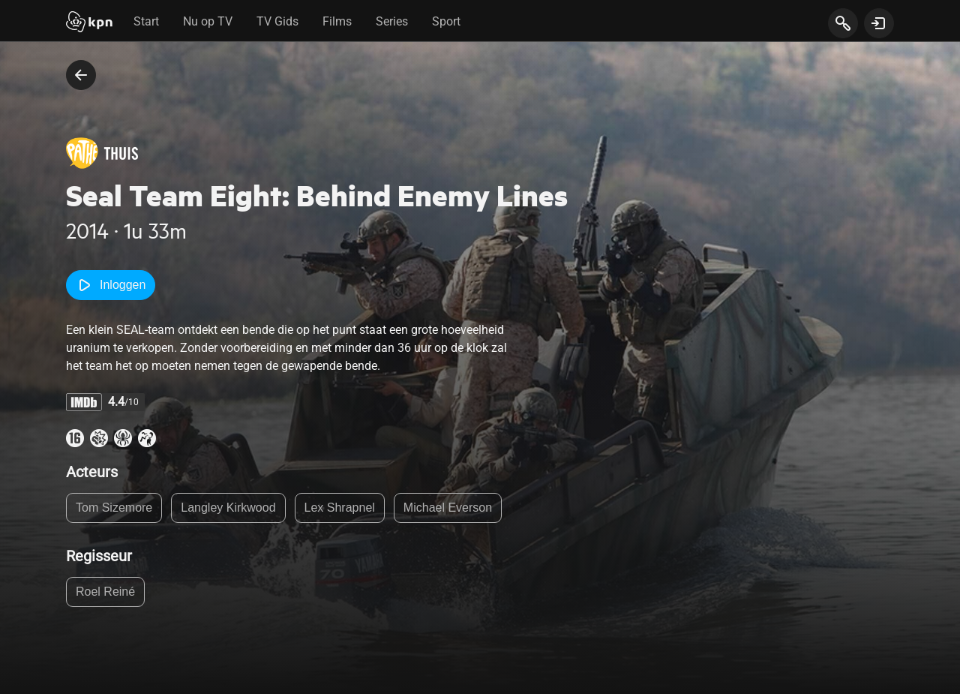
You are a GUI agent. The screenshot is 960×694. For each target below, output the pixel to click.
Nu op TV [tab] (207, 21)
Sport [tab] (446, 21)
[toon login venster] (879, 23)
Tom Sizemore (114, 510)
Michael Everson (448, 510)
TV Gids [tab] (277, 21)
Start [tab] (146, 21)
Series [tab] (392, 21)
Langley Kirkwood (228, 510)
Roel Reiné (105, 594)
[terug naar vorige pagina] (81, 75)
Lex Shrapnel (339, 510)
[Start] (89, 23)
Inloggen (113, 285)
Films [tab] (337, 21)
